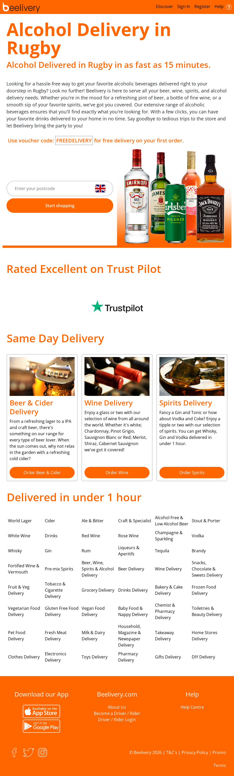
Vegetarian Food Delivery (24, 611)
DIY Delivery (203, 657)
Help (223, 7)
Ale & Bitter (93, 521)
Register (202, 6)
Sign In (183, 6)
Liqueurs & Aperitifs (128, 551)
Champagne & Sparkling (169, 536)
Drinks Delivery (133, 590)
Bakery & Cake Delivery (169, 590)
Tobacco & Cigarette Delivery (55, 590)
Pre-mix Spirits (59, 569)
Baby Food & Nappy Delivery (133, 611)
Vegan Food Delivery (93, 611)
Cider (50, 521)
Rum (86, 551)
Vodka (198, 536)
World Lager (20, 521)
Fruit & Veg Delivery (19, 590)
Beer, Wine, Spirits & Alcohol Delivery (98, 569)
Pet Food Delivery (16, 636)
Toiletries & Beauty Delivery (207, 611)
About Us (117, 707)
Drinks (51, 536)
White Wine (19, 536)
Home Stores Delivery (204, 636)
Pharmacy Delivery (128, 657)
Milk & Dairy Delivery (93, 636)
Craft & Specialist (134, 521)
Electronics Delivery (55, 657)
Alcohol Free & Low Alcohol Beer (171, 521)
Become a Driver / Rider (117, 713)
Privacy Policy (195, 752)
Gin (48, 551)
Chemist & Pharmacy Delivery (165, 611)
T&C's (171, 752)
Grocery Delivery (98, 590)
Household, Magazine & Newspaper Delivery (129, 635)
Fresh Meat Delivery (56, 636)
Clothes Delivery (24, 657)
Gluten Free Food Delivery (62, 611)
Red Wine (91, 536)
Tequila (162, 551)
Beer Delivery (131, 569)
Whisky (15, 551)
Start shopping (59, 205)
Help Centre (192, 707)
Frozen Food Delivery (204, 590)
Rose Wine (128, 536)
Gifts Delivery (168, 657)
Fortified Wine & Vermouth (23, 569)
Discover (164, 6)
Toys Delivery (95, 657)
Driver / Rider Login (117, 719)
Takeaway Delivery (164, 636)
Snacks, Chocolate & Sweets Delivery (207, 569)
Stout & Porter (206, 521)
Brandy (199, 551)
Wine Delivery (168, 569)
